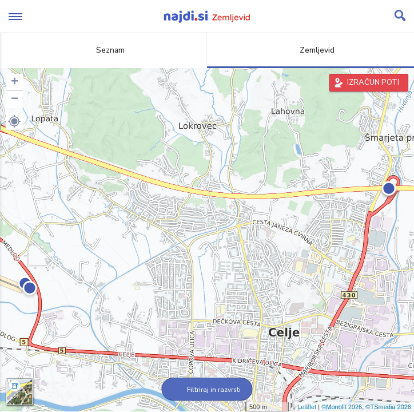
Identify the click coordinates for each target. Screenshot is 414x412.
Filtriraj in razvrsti (207, 389)
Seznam (104, 50)
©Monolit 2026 (341, 406)
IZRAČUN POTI (373, 82)
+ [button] (14, 82)
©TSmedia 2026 (388, 406)
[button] (14, 121)
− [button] (14, 99)
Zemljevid (310, 50)
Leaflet (306, 406)
